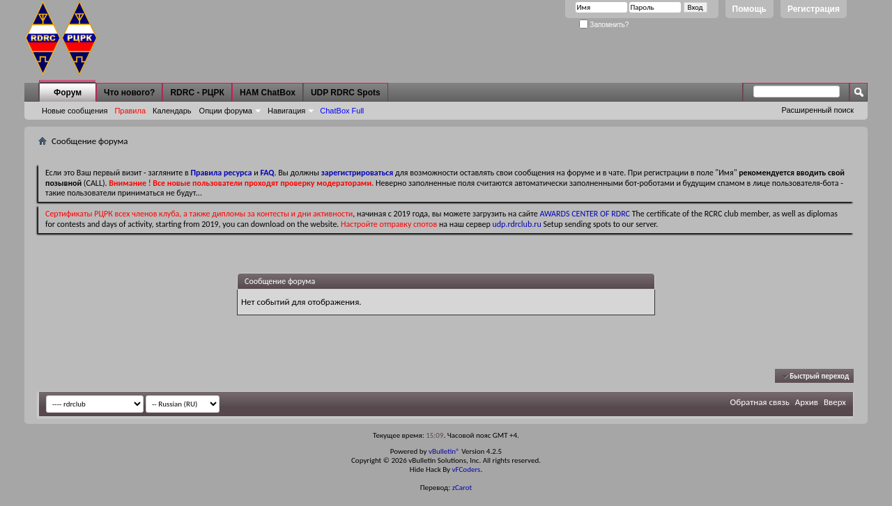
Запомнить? (604, 25)
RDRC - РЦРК (197, 92)
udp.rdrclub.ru (517, 224)
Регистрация (813, 9)
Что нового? (129, 92)
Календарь (172, 110)
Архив (806, 402)
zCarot (462, 487)
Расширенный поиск (817, 110)
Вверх (835, 402)
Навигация (286, 110)
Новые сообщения (74, 110)
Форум (68, 92)
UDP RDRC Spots (345, 92)
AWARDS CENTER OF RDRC (584, 214)
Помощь (749, 9)
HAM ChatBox (267, 92)
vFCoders (466, 469)
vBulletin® (444, 451)
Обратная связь (760, 402)
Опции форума (225, 110)
